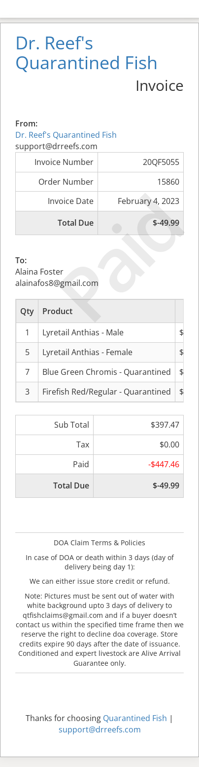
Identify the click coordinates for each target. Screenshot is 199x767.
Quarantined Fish (135, 718)
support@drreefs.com (100, 729)
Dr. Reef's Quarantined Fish (66, 134)
